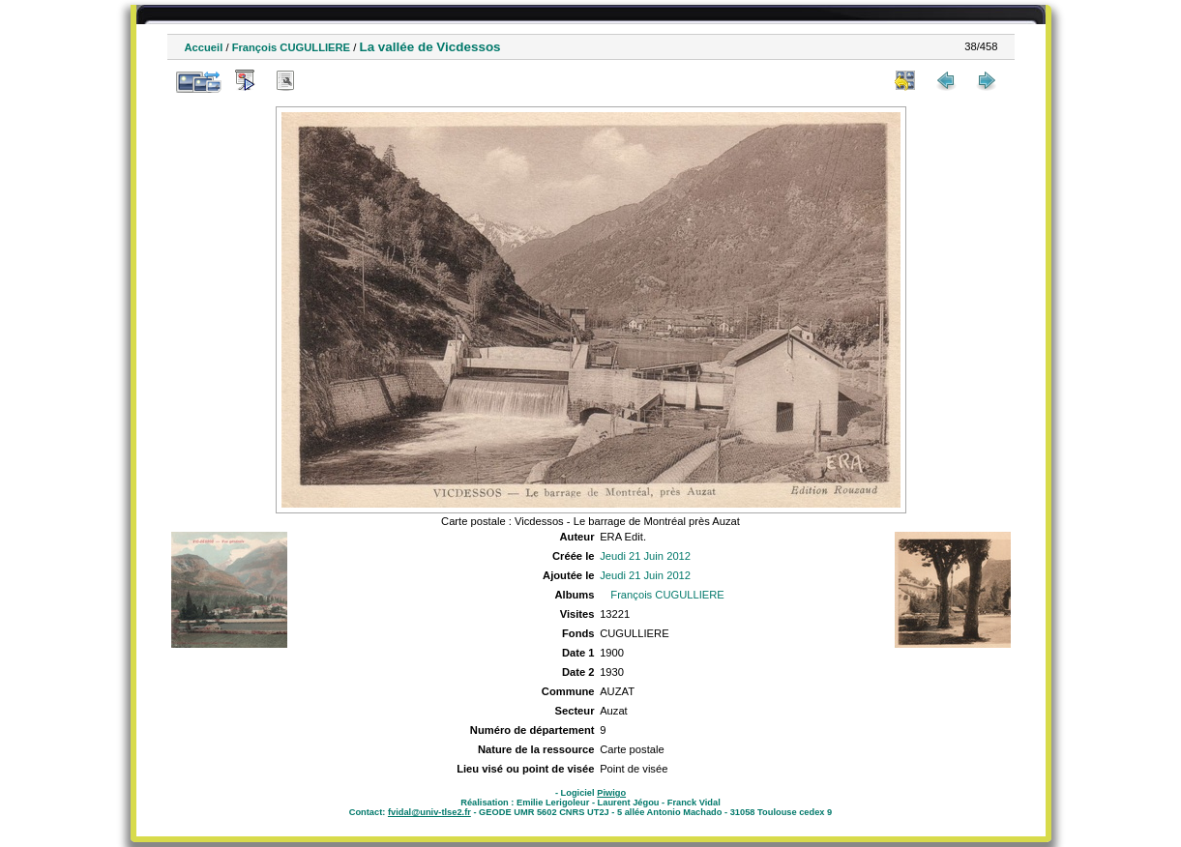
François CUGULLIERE (291, 47)
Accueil (204, 47)
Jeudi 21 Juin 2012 (645, 556)
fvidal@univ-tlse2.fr (429, 812)
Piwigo (611, 793)
